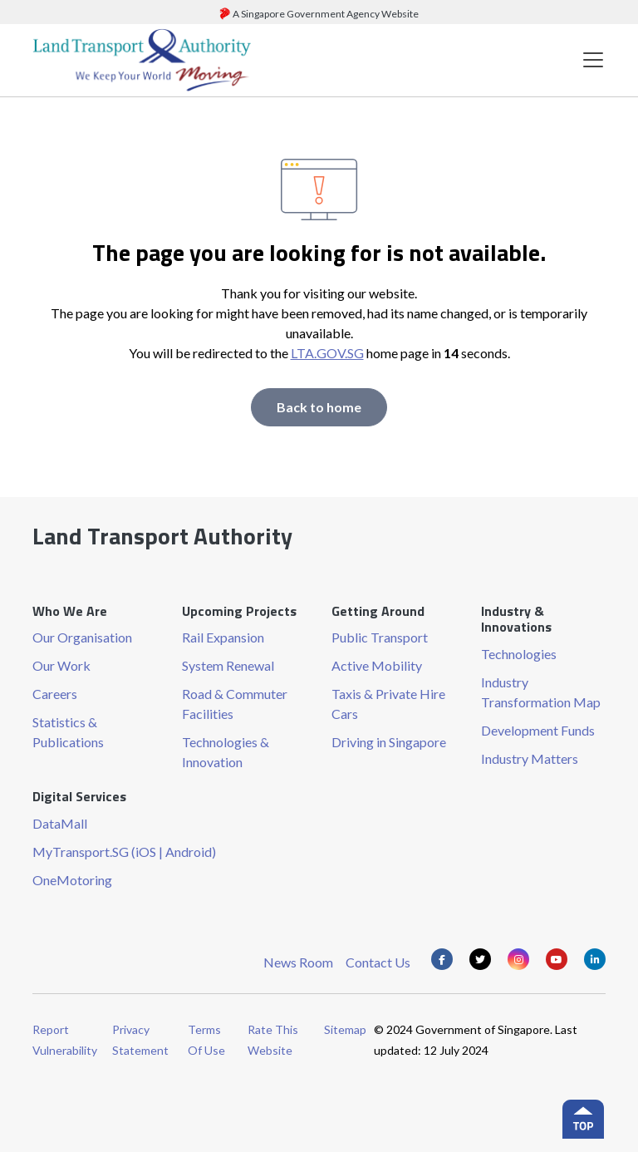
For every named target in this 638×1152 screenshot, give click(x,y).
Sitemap (345, 1029)
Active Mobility (376, 665)
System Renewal (228, 665)
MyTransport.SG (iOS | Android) (124, 851)
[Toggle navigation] (593, 60)
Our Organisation (82, 637)
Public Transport (379, 637)
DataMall (59, 823)
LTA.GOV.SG (327, 353)
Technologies (519, 654)
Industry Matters (529, 758)
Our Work (61, 665)
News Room (298, 962)
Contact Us (378, 962)
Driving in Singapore (388, 742)
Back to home (319, 407)
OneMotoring (72, 880)
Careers (54, 694)
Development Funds (538, 730)
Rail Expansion (223, 637)
